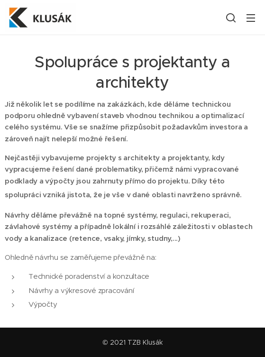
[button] (230, 17)
